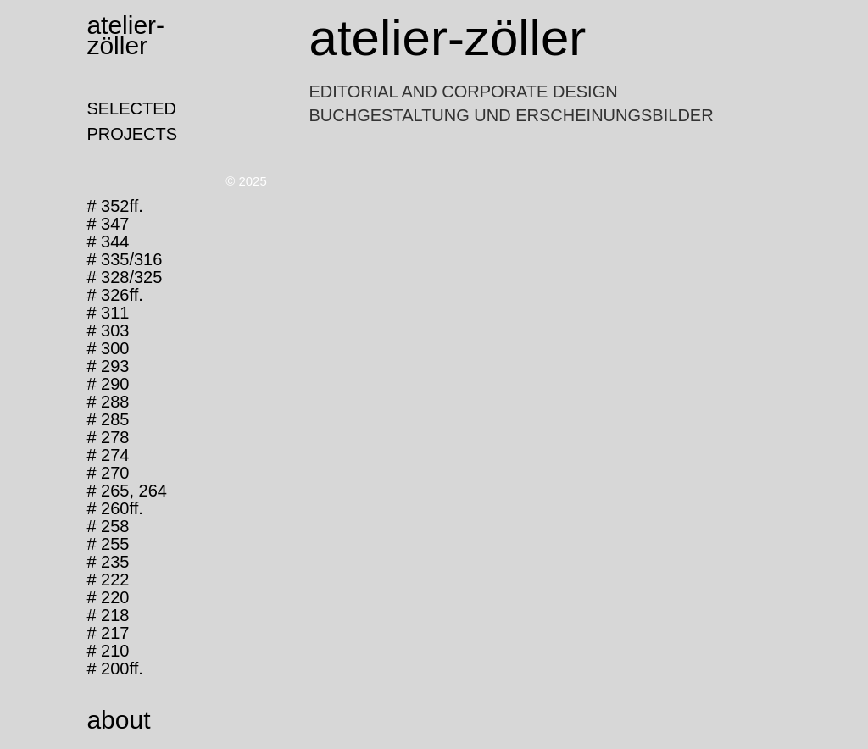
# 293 (107, 366)
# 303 (107, 330)
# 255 (107, 544)
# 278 (107, 437)
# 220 (107, 597)
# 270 (107, 472)
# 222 (107, 579)
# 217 (107, 633)
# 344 (107, 241)
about (118, 720)
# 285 (107, 419)
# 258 (107, 526)
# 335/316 (124, 259)
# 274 (107, 455)
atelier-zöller (125, 35)
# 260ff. (114, 508)
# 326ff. (114, 295)
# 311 (107, 312)
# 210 (107, 650)
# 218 (107, 615)
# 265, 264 (126, 490)
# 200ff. (114, 668)
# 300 (107, 348)
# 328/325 (124, 277)
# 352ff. (114, 206)
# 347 (107, 223)
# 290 (107, 383)
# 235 (107, 561)
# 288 (107, 401)
